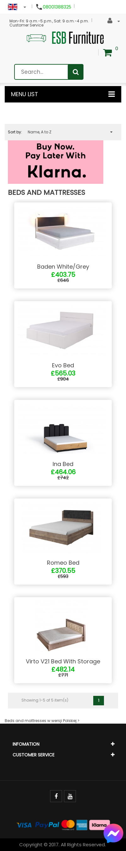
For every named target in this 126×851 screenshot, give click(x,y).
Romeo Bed (63, 563)
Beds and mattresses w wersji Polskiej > (42, 720)
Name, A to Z (70, 132)
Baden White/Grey (63, 267)
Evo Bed (63, 365)
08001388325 (57, 7)
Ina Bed (63, 464)
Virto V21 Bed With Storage (63, 661)
